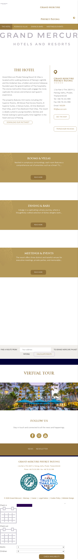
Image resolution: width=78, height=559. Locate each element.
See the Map (61, 117)
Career (33, 498)
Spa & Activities (8, 33)
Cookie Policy (55, 498)
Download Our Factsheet (18, 123)
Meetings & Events (55, 27)
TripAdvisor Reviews (65, 129)
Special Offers (25, 33)
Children (3, 551)
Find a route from (9, 350)
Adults (2, 547)
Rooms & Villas (20, 27)
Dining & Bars (37, 27)
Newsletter (42, 449)
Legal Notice (43, 498)
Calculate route (44, 354)
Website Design (68, 498)
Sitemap (26, 498)
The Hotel (6, 27)
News (30, 449)
